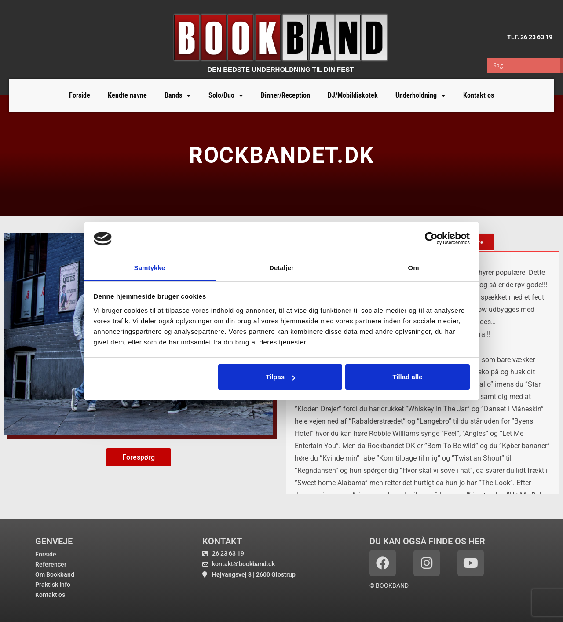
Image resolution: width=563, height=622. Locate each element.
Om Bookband (54, 574)
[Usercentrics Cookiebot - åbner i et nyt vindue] (431, 238)
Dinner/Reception (285, 95)
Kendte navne (127, 95)
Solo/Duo (225, 95)
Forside (79, 95)
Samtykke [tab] (149, 267)
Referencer (50, 564)
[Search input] (526, 65)
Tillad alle (407, 377)
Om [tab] (413, 267)
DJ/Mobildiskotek (353, 95)
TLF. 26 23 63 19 (529, 36)
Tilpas (280, 377)
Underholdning (420, 95)
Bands (178, 95)
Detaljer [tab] (281, 267)
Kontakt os (478, 95)
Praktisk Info (52, 584)
